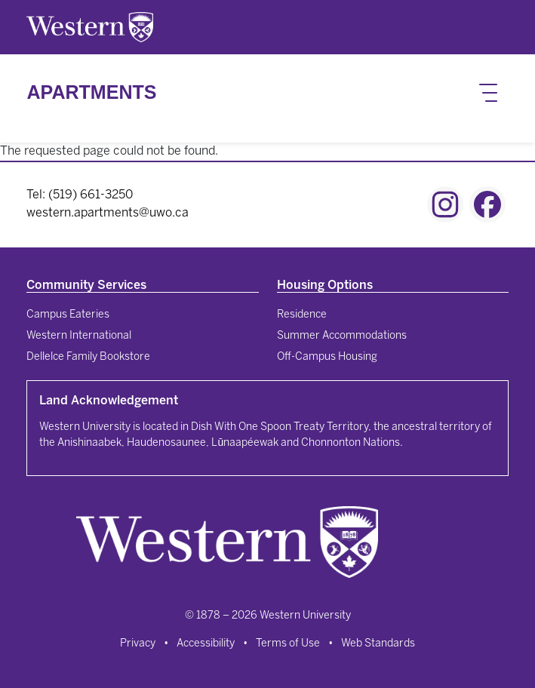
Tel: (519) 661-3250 (79, 195)
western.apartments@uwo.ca (107, 213)
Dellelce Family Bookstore (88, 357)
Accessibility (206, 644)
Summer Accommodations (342, 336)
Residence (302, 315)
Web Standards (378, 644)
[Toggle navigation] (488, 93)
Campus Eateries (67, 315)
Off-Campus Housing (327, 357)
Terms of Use (288, 644)
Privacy (137, 644)
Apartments (91, 92)
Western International (78, 336)
